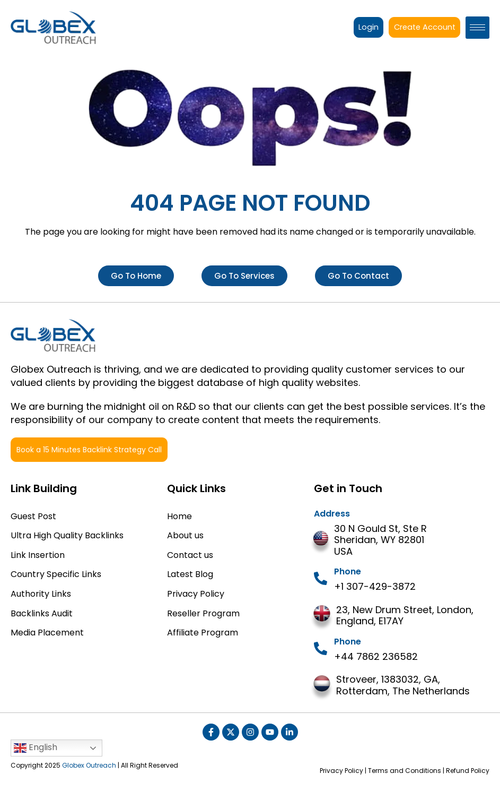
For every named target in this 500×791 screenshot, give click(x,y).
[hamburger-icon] (477, 27)
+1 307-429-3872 (375, 586)
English (35, 747)
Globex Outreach (89, 765)
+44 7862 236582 (376, 656)
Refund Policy (467, 770)
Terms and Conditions (404, 770)
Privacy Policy (341, 770)
